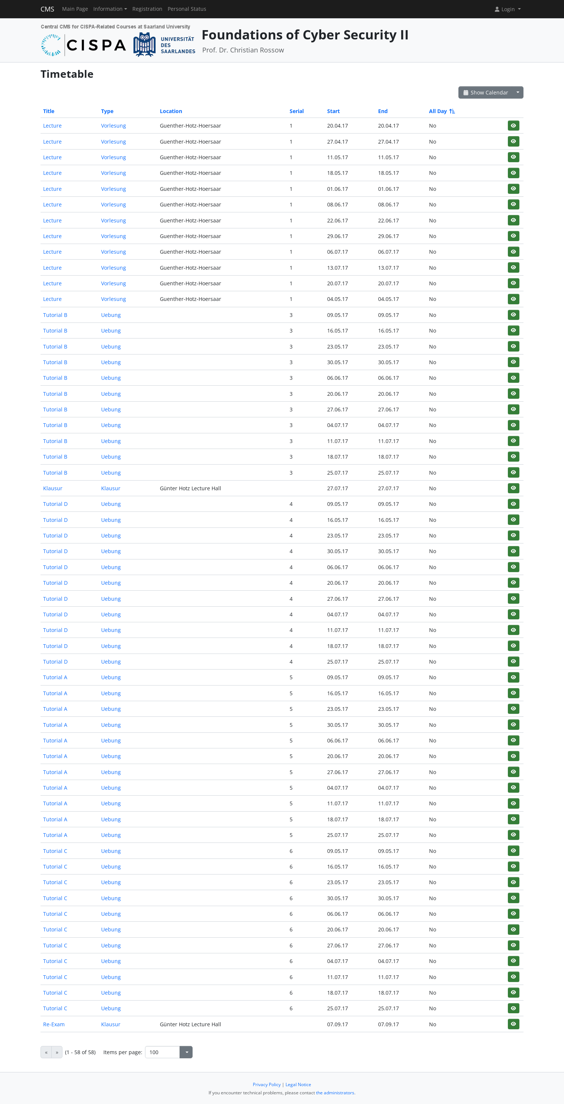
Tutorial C (55, 850)
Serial (297, 111)
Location (171, 111)
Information (108, 9)
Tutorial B (55, 314)
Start (333, 111)
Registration (147, 9)
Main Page (75, 9)
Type (107, 111)
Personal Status (187, 9)
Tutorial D (55, 503)
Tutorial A (55, 677)
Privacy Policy (267, 1084)
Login (505, 9)
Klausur (52, 488)
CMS (47, 8)
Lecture (52, 125)
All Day (441, 111)
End (383, 111)
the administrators (335, 1092)
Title (48, 111)
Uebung (111, 314)
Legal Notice (298, 1084)
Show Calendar (485, 92)
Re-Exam (54, 1024)
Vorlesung (113, 125)
